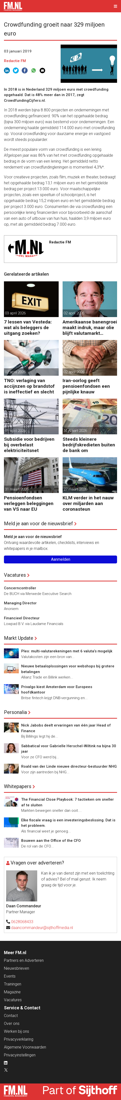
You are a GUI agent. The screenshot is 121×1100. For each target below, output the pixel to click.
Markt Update (18, 638)
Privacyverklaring (18, 1039)
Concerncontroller (20, 588)
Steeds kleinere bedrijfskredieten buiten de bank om (89, 444)
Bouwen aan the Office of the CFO (51, 840)
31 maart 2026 (75, 430)
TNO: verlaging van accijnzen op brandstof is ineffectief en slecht (29, 386)
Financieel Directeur (22, 618)
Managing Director (20, 603)
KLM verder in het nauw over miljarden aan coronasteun (88, 503)
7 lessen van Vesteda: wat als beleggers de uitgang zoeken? (28, 327)
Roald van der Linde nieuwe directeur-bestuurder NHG (69, 766)
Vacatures (15, 575)
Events (10, 976)
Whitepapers (17, 786)
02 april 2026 (74, 313)
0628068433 (22, 921)
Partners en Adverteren (24, 960)
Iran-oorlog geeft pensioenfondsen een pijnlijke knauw (86, 386)
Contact (11, 1015)
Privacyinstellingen (19, 1055)
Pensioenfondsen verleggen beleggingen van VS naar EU (28, 503)
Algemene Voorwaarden (25, 1047)
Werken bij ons (16, 1031)
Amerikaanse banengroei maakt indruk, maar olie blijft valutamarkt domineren (90, 327)
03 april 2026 (15, 313)
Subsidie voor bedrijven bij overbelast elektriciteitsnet (29, 444)
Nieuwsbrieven (16, 968)
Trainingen (12, 984)
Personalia (15, 712)
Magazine (12, 992)
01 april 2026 (15, 430)
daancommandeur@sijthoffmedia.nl (42, 927)
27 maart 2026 (75, 489)
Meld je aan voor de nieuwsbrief (38, 523)
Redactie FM (15, 61)
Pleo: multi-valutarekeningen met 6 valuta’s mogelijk (66, 651)
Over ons (11, 1023)
